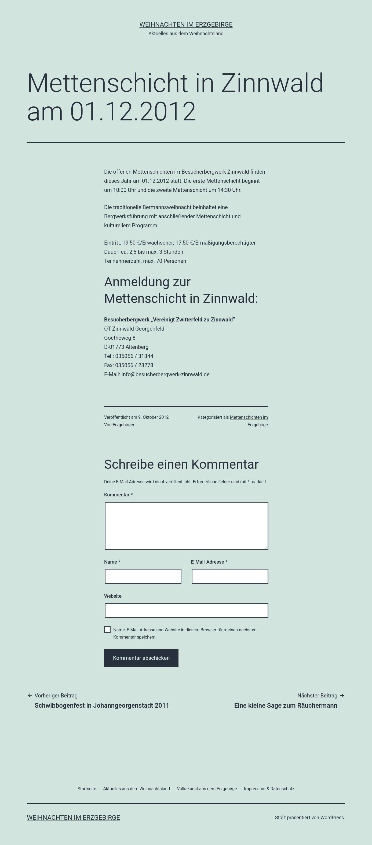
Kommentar (118, 494)
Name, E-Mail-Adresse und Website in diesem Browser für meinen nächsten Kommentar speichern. (184, 633)
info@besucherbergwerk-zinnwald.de (166, 374)
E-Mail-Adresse (209, 562)
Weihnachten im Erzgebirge (185, 24)
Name (112, 562)
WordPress (332, 817)
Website (113, 596)
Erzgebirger (123, 424)
